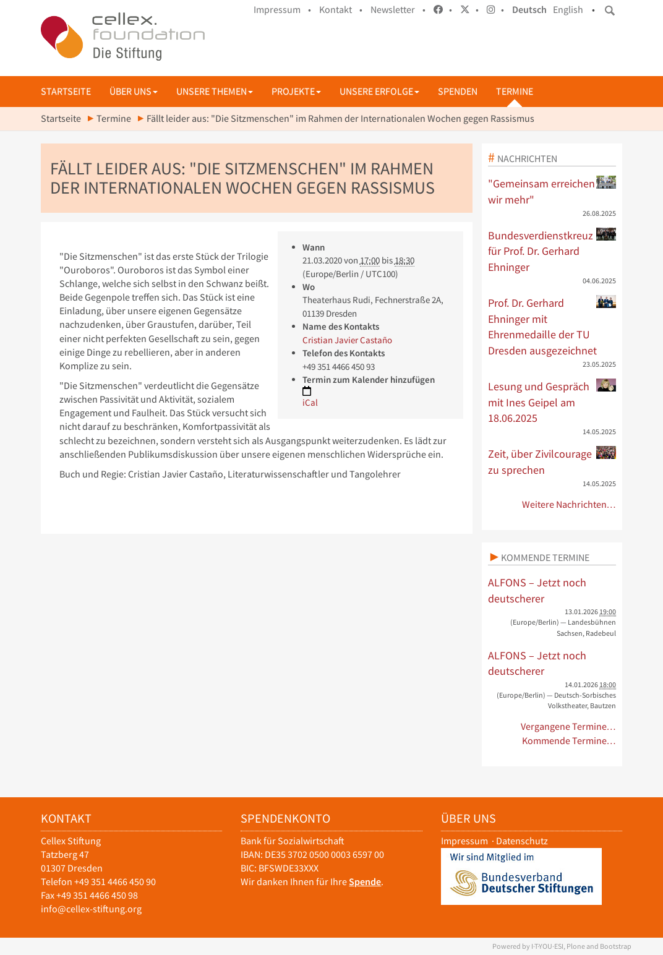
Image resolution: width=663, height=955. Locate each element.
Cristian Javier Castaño (347, 340)
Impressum (464, 841)
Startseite (66, 91)
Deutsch (529, 9)
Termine (514, 91)
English (568, 9)
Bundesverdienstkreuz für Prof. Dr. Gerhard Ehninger (552, 251)
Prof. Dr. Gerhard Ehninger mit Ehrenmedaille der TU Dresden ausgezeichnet (552, 326)
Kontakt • (340, 9)
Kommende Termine (545, 557)
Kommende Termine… (569, 741)
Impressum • (282, 9)
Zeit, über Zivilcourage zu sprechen (552, 461)
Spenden (457, 91)
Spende (365, 882)
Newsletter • (398, 9)
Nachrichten (527, 158)
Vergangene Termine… (569, 726)
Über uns (133, 91)
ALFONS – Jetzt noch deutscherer (537, 590)
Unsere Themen (214, 91)
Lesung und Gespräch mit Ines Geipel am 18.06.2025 (552, 402)
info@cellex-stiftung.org (91, 909)
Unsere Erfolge (379, 91)
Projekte (296, 91)
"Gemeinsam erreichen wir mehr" (552, 191)
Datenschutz (522, 841)
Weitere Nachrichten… (569, 504)
